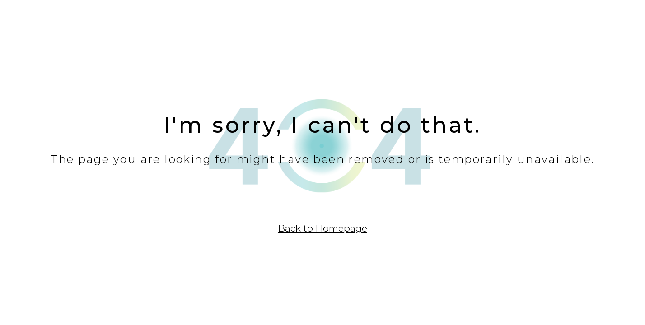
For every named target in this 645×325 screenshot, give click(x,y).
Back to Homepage (322, 228)
